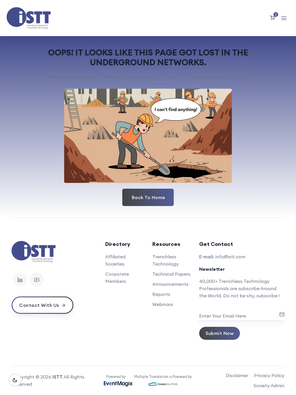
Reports (161, 294)
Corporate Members (117, 277)
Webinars (162, 304)
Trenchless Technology (165, 260)
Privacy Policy (269, 375)
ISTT (57, 377)
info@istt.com (230, 256)
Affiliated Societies (115, 260)
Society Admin (269, 385)
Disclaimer (237, 375)
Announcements (170, 284)
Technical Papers (171, 274)
